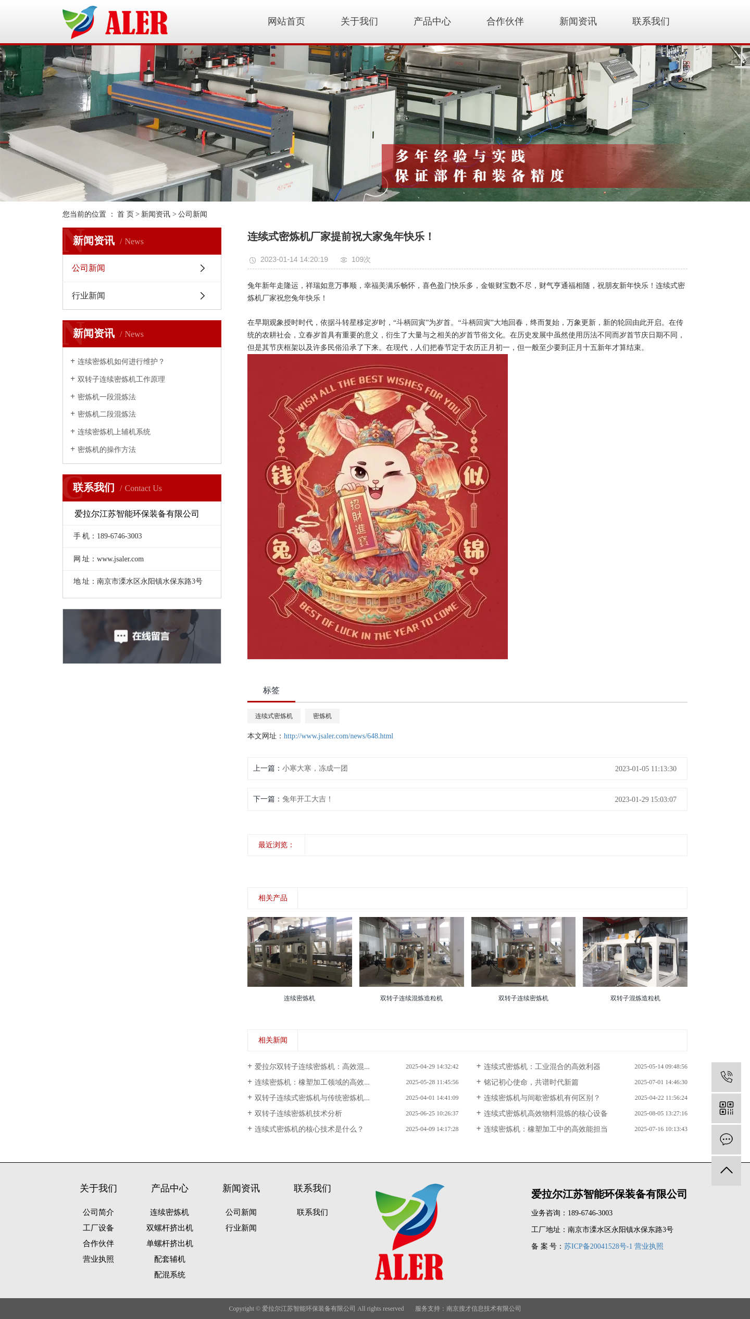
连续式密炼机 (274, 716)
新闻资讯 (578, 21)
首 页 (125, 214)
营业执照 (98, 1259)
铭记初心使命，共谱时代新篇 (531, 1082)
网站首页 (286, 21)
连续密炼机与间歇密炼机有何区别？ (542, 1098)
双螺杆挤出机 (169, 1228)
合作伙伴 (505, 21)
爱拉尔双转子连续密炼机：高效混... (312, 1067)
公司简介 (98, 1212)
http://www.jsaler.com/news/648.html (338, 736)
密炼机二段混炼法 (107, 414)
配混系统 (169, 1275)
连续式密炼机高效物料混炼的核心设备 (546, 1113)
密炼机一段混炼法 (107, 397)
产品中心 (432, 21)
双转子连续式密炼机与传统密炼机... (312, 1098)
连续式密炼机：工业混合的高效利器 (542, 1067)
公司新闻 (192, 214)
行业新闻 (88, 295)
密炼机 (322, 716)
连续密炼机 (169, 1212)
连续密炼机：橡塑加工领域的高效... (312, 1082)
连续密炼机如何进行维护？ (121, 362)
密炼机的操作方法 (107, 450)
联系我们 (651, 21)
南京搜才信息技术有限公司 (483, 1308)
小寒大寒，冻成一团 (315, 768)
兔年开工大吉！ (307, 799)
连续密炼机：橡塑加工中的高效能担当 (546, 1129)
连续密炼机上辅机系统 (114, 432)
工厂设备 (98, 1228)
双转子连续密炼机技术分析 (298, 1113)
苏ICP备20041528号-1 (598, 1246)
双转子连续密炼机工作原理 (121, 379)
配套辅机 (169, 1259)
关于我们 (359, 21)
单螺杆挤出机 (169, 1243)
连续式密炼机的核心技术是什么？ (309, 1129)
